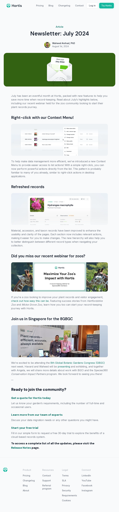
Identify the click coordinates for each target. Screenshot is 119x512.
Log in (92, 5)
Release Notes (21, 448)
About (26, 490)
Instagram (87, 490)
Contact (79, 5)
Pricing (40, 5)
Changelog (64, 5)
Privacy (66, 485)
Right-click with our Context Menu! (42, 117)
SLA (64, 480)
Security (66, 490)
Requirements (69, 495)
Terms (65, 475)
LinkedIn (86, 475)
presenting (64, 366)
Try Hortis (106, 5)
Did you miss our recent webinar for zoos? (48, 256)
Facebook (87, 485)
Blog (50, 5)
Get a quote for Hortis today (31, 398)
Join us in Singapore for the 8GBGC (42, 318)
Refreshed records (27, 186)
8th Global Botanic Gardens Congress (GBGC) (78, 362)
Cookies (66, 500)
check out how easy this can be (30, 300)
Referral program (46, 487)
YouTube (86, 480)
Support (46, 480)
